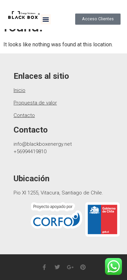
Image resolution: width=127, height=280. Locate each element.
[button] (46, 19)
